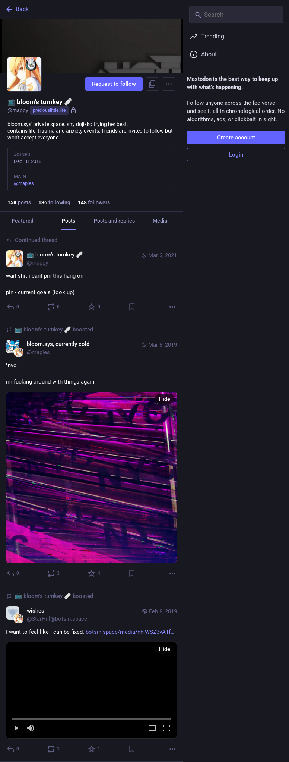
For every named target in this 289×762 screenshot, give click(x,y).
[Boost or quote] (54, 306)
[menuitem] (91, 690)
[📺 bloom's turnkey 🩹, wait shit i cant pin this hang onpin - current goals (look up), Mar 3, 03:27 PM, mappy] (91, 274)
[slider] (91, 717)
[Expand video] (152, 729)
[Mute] (30, 729)
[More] (172, 306)
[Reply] (13, 573)
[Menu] (168, 84)
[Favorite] (94, 306)
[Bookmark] (131, 306)
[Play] (16, 729)
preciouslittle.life (49, 110)
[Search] (236, 14)
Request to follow (114, 84)
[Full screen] (167, 729)
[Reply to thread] (13, 306)
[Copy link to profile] (152, 84)
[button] (91, 690)
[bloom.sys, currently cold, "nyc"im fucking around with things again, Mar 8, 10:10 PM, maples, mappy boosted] (91, 452)
